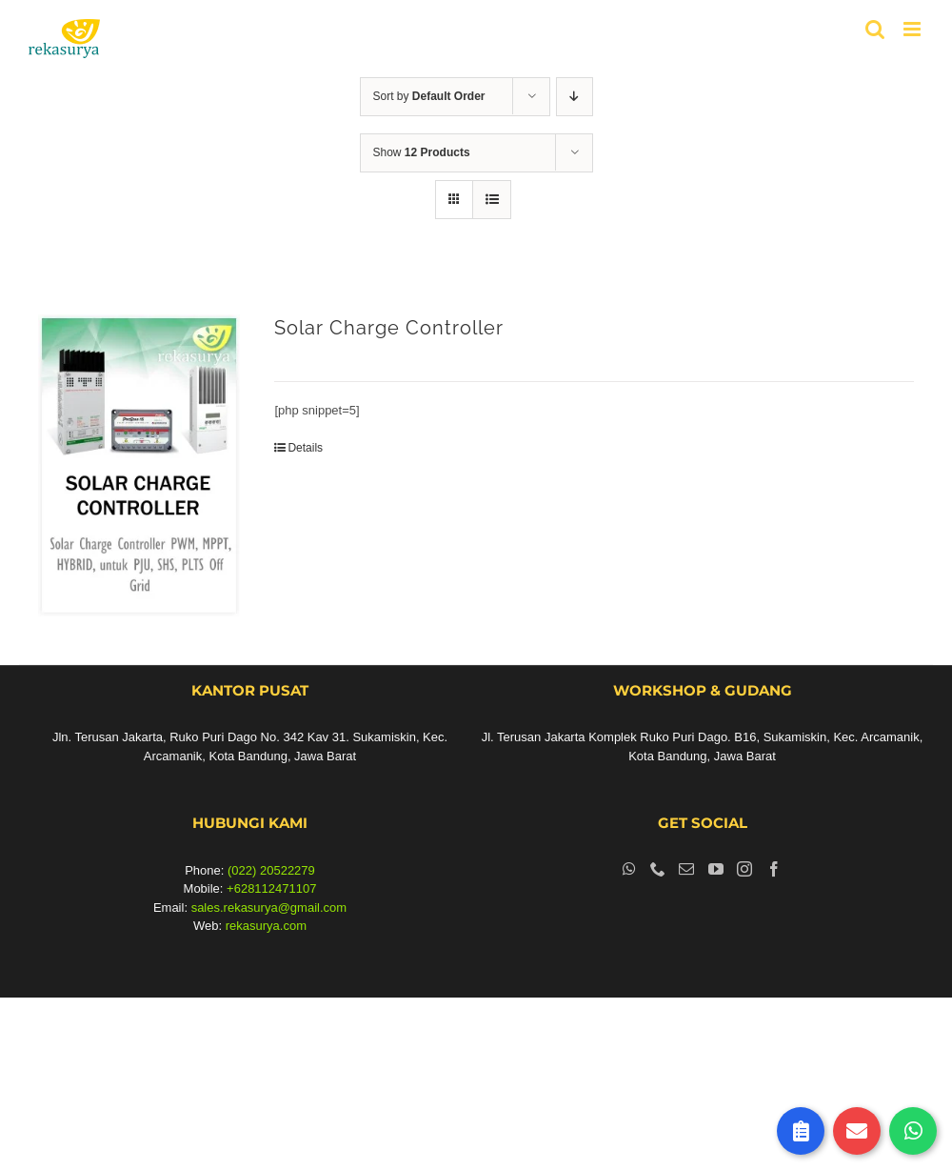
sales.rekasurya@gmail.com (269, 907)
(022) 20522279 (271, 870)
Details (305, 447)
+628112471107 (271, 888)
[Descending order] (574, 96)
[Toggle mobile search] (874, 29)
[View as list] (491, 199)
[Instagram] (744, 869)
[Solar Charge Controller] (139, 465)
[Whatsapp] (629, 869)
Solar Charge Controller (389, 327)
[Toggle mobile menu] (913, 29)
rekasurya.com (266, 925)
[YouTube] (716, 869)
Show (421, 152)
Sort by (429, 96)
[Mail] (686, 869)
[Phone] (657, 869)
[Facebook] (774, 869)
